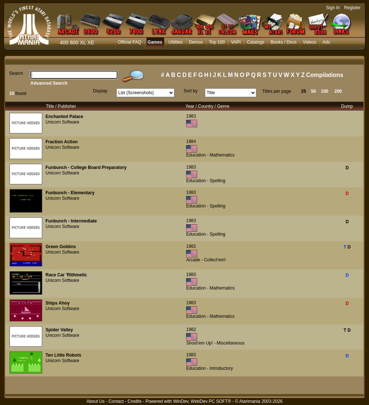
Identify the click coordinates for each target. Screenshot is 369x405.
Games (155, 42)
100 (324, 91)
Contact (115, 401)
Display (100, 90)
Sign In (333, 7)
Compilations (324, 75)
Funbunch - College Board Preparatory (86, 167)
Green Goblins (61, 246)
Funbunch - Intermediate (71, 221)
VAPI (235, 42)
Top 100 (217, 42)
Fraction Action (62, 141)
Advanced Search (49, 83)
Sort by (191, 90)
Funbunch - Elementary (70, 192)
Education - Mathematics (210, 155)
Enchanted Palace (64, 116)
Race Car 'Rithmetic (66, 274)
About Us (95, 401)
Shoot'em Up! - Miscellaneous (215, 343)
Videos (309, 42)
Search (16, 73)
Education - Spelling (205, 180)
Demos (196, 42)
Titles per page (276, 91)
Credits (134, 401)
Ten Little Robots (63, 355)
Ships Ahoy (58, 303)
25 (303, 91)
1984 (191, 141)
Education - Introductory (209, 368)
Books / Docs (284, 42)
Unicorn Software (62, 122)
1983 (191, 116)
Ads (326, 42)
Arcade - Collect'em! (206, 259)
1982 (191, 246)
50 (313, 91)
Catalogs (255, 42)
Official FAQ (129, 42)
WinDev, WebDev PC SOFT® (202, 401)
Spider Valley (59, 329)
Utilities (176, 42)
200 (338, 91)
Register (352, 7)
